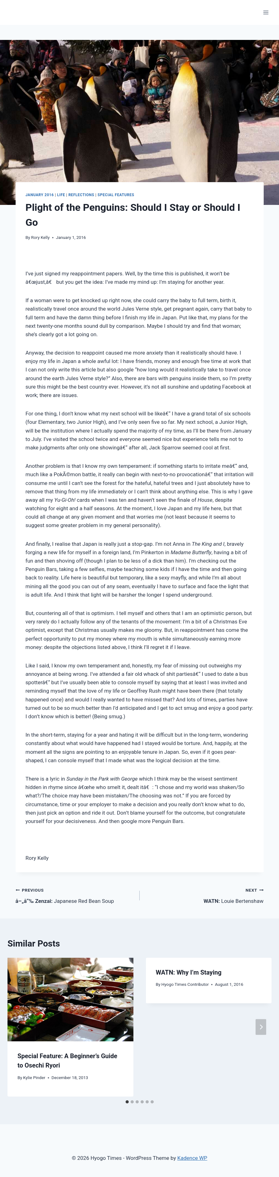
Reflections (81, 195)
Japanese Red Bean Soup (75, 895)
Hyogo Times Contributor (185, 984)
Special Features (115, 195)
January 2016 (40, 195)
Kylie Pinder (34, 1077)
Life (61, 195)
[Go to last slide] (18, 1027)
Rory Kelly (40, 237)
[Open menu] (266, 12)
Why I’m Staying (189, 972)
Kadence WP (192, 1158)
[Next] (261, 1027)
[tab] (127, 1101)
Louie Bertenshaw (204, 895)
